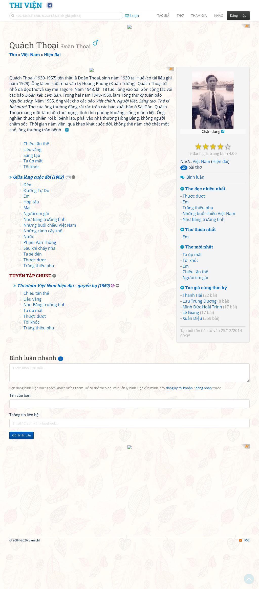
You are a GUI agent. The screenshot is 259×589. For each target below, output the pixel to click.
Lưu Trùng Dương (200, 367)
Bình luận (195, 243)
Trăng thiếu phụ (198, 274)
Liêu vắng (32, 280)
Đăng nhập (238, 15)
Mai (27, 339)
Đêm (28, 316)
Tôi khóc (191, 326)
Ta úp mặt (192, 320)
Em (186, 268)
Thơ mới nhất (196, 313)
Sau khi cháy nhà (39, 379)
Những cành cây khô (43, 362)
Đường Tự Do (36, 321)
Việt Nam (201, 227)
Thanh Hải (192, 361)
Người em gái (195, 344)
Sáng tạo (32, 286)
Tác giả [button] (163, 15)
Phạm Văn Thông (40, 373)
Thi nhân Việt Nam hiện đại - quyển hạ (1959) (63, 417)
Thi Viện (25, 5)
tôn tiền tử (203, 396)
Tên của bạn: (20, 522)
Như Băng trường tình (204, 285)
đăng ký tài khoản (179, 515)
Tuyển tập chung (30, 407)
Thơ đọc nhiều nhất (202, 255)
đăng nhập (204, 515)
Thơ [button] (180, 15)
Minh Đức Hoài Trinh (202, 373)
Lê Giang (191, 379)
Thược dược (194, 262)
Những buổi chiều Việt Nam (209, 279)
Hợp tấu (31, 333)
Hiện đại (220, 227)
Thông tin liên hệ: (24, 541)
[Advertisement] (129, 59)
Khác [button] (218, 15)
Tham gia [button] (199, 15)
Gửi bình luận (21, 562)
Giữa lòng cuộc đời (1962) (38, 308)
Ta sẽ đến (33, 385)
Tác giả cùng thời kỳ (203, 354)
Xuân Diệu (192, 384)
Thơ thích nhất (198, 295)
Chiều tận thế (195, 338)
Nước (29, 368)
